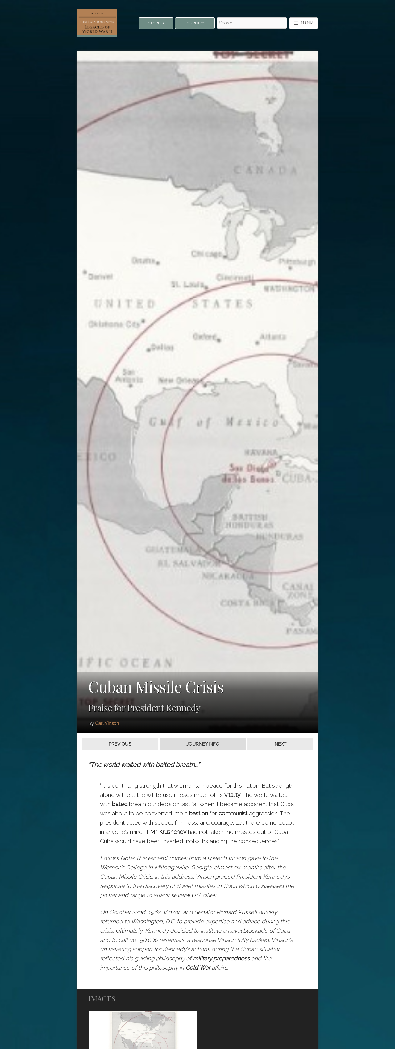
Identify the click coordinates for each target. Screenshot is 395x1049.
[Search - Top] (252, 23)
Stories (156, 23)
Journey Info (202, 744)
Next (280, 744)
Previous (120, 744)
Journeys (195, 23)
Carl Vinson (107, 723)
